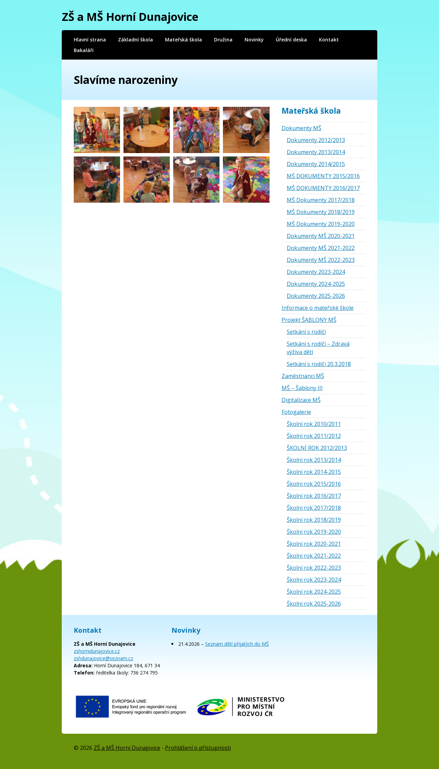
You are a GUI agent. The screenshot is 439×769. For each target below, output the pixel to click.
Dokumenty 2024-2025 (316, 284)
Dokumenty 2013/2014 (316, 152)
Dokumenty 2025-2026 (316, 296)
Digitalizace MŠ (301, 400)
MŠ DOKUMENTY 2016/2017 (323, 188)
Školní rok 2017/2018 (314, 508)
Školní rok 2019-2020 (314, 531)
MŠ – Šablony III (302, 388)
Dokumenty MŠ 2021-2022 (321, 248)
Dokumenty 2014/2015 (316, 164)
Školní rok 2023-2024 (314, 579)
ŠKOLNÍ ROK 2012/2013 (317, 448)
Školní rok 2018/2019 (314, 520)
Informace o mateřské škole (318, 308)
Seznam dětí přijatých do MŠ (237, 644)
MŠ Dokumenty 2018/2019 (321, 212)
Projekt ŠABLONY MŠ (309, 320)
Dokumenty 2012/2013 (316, 140)
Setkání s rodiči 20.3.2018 (319, 364)
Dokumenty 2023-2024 (316, 272)
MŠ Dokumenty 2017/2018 (321, 200)
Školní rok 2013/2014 (314, 460)
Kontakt (329, 39)
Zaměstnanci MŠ (303, 376)
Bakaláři (84, 50)
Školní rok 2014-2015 (314, 472)
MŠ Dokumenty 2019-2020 (321, 224)
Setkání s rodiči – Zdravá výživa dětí (318, 348)
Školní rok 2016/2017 (314, 496)
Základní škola (135, 39)
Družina (223, 39)
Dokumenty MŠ (301, 128)
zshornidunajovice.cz (97, 651)
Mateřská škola (183, 39)
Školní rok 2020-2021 (314, 543)
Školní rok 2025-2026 (314, 603)
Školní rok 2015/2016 (314, 484)
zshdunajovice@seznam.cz (103, 658)
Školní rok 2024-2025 (314, 591)
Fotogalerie (296, 412)
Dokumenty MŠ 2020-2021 (321, 236)
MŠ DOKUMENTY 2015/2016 (323, 176)
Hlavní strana (90, 39)
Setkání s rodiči (306, 332)
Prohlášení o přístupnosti (198, 748)
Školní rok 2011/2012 (314, 436)
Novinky (254, 39)
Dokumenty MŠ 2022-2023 (321, 260)
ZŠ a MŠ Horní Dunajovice (130, 16)
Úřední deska (291, 39)
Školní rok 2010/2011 (314, 424)
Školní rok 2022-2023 (314, 567)
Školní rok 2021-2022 (314, 555)
